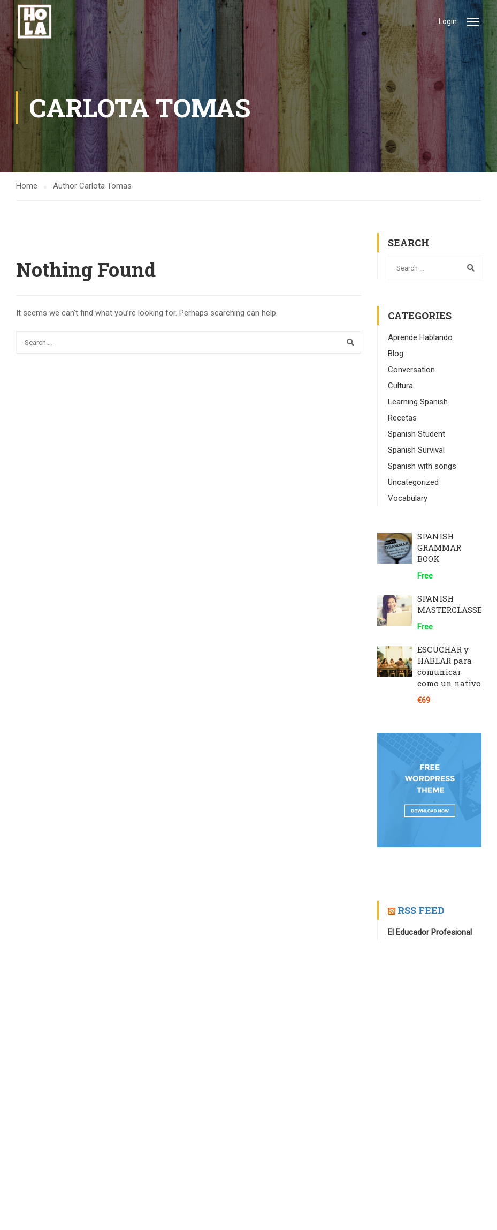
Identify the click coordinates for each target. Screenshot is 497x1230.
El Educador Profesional (430, 932)
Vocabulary (407, 498)
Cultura (400, 386)
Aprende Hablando (420, 337)
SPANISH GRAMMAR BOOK (439, 547)
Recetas (402, 418)
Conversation (411, 369)
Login (448, 21)
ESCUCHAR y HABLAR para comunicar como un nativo (449, 666)
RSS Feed (421, 910)
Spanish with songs (422, 466)
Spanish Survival (416, 450)
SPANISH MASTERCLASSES (452, 604)
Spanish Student (416, 434)
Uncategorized (413, 482)
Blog (395, 353)
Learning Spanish (418, 402)
